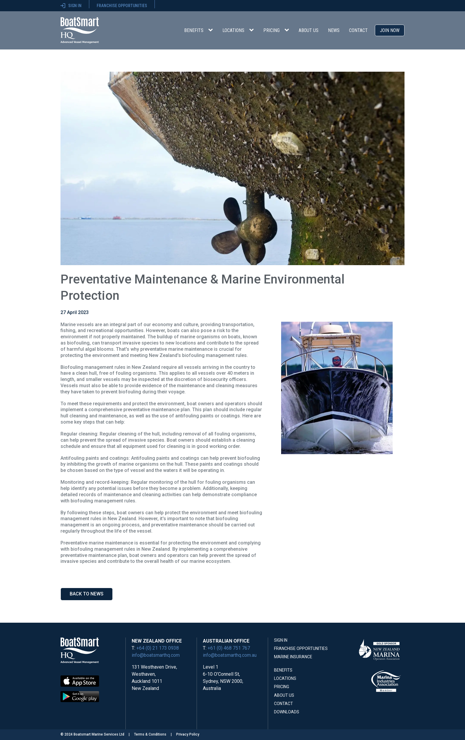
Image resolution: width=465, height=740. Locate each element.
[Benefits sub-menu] (211, 30)
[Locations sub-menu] (252, 30)
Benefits (193, 30)
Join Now (389, 30)
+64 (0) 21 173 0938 (157, 648)
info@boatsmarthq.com (156, 655)
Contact (358, 30)
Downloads (286, 711)
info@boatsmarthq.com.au (230, 655)
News (334, 30)
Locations (233, 30)
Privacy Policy (187, 734)
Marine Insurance (293, 656)
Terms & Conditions (150, 734)
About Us (309, 30)
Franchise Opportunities (301, 648)
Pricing (271, 30)
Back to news (86, 594)
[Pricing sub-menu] (288, 30)
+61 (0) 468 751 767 (229, 648)
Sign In (280, 640)
